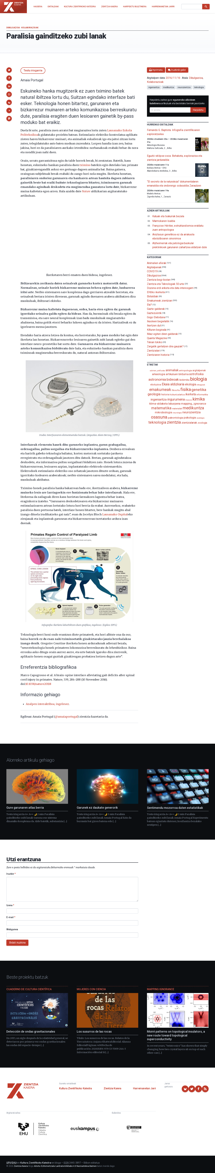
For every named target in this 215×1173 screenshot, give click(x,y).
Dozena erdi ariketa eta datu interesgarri (170, 288)
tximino (85, 165)
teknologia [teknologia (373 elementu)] (157, 422)
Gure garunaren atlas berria (25, 807)
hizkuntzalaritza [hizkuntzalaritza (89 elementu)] (177, 394)
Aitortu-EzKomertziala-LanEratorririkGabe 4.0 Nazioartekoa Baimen (65, 1166)
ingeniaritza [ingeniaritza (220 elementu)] (159, 399)
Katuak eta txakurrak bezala (168, 216)
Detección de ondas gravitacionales (30, 1031)
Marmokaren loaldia (163, 221)
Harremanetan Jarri (144, 1088)
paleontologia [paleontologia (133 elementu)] (175, 417)
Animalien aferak (156, 263)
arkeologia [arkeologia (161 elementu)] (158, 374)
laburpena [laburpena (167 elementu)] (174, 403)
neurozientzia (184, 87)
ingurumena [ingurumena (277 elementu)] (176, 399)
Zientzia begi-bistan (158, 279)
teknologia (199, 87)
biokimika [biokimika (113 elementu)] (184, 379)
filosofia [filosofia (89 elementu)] (176, 390)
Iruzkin (11, 873)
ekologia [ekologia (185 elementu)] (190, 384)
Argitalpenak (154, 267)
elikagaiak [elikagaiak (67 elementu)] (201, 385)
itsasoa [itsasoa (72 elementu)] (188, 400)
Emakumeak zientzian (159, 300)
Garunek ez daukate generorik (97, 807)
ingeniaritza (153, 87)
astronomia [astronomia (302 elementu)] (157, 379)
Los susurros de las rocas (94, 1031)
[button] (9, 70)
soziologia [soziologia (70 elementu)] (200, 418)
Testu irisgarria (33, 70)
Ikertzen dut (154, 325)
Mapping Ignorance (160, 989)
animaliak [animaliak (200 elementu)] (172, 370)
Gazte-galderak (156, 308)
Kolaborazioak (29, 27)
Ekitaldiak (152, 296)
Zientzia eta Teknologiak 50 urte (165, 283)
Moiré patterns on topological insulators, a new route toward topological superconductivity (176, 1035)
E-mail (10, 917)
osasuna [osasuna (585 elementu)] (159, 417)
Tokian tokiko (154, 342)
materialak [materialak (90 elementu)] (177, 408)
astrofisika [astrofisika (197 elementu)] (196, 374)
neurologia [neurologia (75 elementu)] (177, 412)
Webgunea (12, 929)
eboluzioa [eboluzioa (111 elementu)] (155, 384)
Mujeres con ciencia (91, 989)
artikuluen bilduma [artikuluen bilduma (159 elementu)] (177, 374)
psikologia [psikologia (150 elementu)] (190, 417)
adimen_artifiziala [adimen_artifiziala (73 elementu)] (157, 371)
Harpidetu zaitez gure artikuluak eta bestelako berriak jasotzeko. (177, 101)
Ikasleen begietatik (158, 321)
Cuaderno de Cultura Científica (29, 989)
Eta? (149, 304)
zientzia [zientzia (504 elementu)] (174, 422)
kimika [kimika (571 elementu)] (198, 399)
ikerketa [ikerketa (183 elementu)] (190, 394)
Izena (10, 905)
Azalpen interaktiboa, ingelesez (47, 704)
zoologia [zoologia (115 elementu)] (202, 422)
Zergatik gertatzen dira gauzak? (165, 346)
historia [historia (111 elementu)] (165, 394)
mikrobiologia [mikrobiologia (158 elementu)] (163, 412)
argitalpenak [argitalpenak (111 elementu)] (199, 370)
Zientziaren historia (158, 354)
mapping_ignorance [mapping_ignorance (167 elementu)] (193, 403)
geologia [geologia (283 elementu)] (154, 394)
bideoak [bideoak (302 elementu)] (173, 379)
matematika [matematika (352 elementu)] (161, 408)
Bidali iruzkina (17, 942)
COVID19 (152, 271)
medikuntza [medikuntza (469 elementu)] (193, 408)
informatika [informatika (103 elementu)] (202, 394)
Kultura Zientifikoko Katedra (75, 1088)
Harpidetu (198, 110)
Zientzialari (153, 350)
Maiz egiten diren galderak (162, 334)
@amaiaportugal (66, 716)
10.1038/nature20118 (38, 684)
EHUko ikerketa (156, 292)
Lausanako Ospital (115, 514)
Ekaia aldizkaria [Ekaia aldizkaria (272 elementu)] (173, 384)
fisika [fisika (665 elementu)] (185, 389)
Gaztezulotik (154, 313)
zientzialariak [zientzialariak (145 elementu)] (189, 422)
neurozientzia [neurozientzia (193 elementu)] (191, 412)
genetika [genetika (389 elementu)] (198, 389)
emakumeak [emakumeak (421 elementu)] (160, 389)
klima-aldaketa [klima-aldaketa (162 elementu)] (158, 403)
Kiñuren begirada (156, 329)
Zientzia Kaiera (112, 1088)
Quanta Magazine (157, 338)
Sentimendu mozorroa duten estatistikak (175, 807)
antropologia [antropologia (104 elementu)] (185, 370)
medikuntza (168, 87)
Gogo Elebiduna (156, 317)
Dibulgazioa (13, 27)
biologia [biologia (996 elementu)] (198, 379)
